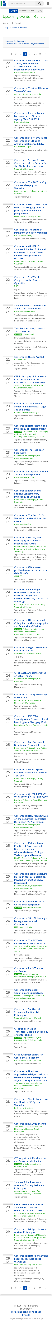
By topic (13, 10)
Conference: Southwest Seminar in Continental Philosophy (27, 1012)
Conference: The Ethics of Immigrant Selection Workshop (31, 231)
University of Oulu (21, 122)
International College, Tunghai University (31, 725)
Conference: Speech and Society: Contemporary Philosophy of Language (27, 493)
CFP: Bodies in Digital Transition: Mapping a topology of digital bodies (31, 1031)
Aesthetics (25, 805)
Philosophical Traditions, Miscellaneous (29, 79)
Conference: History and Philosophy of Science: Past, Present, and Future (29, 540)
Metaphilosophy (39, 440)
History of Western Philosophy (33, 579)
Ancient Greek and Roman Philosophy (31, 1244)
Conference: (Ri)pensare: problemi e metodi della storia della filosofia (30, 570)
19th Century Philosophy (31, 391)
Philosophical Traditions (24, 582)
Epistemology (26, 103)
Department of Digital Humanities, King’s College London (28, 1038)
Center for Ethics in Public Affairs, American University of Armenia (28, 1192)
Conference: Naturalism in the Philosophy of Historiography (30, 427)
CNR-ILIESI (18, 576)
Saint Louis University (32, 907)
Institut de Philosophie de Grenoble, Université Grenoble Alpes (29, 996)
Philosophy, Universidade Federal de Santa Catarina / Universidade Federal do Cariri (29, 631)
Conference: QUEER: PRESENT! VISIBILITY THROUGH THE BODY (31, 796)
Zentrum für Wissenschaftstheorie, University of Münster (29, 386)
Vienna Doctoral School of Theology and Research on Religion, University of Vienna (31, 948)
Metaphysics (26, 197)
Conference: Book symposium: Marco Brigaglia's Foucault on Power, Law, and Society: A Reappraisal (30, 878)
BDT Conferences (21, 1043)
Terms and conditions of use (26, 1311)
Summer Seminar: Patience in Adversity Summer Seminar (30, 307)
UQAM (17, 286)
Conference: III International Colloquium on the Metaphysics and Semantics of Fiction (31, 623)
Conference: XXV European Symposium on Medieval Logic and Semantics (30, 406)
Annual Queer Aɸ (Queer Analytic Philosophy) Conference (29, 364)
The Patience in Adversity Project (29, 315)
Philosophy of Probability (32, 1174)
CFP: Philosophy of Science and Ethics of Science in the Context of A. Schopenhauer (31, 379)
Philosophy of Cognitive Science (30, 126)
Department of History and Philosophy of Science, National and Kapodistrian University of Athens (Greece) (30, 1237)
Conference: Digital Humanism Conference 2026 (30, 649)
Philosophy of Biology (30, 706)
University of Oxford (22, 524)
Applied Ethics (38, 103)
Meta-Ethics (25, 318)
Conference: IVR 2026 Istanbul (30, 1123)
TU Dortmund (28, 334)
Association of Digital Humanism (27, 653)
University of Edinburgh (24, 169)
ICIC (16, 728)
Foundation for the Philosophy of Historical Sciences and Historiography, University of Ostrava (31, 434)
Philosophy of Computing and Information (29, 128)
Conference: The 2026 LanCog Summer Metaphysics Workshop (30, 185)
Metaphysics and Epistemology (34, 863)
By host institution (26, 10)
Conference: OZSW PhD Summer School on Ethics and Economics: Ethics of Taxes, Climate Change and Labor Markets (30, 252)
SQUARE (17, 289)
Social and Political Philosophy (27, 105)
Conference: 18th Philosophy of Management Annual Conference (31, 921)
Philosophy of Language (31, 505)
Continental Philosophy (30, 75)
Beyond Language (22, 955)
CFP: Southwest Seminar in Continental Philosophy (29, 1056)
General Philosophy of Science (33, 172)
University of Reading (23, 235)
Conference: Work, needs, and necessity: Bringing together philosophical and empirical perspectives (30, 209)
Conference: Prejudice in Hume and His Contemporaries (31, 473)
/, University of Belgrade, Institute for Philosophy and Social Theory (29, 1214)
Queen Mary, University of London (28, 216)
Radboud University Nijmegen (26, 412)
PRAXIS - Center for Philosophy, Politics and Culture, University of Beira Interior (30, 859)
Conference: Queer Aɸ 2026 (29, 356)
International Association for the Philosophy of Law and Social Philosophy (28, 1085)
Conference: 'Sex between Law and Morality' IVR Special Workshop (31, 1102)
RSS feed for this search (16, 41)
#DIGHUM (18, 657)
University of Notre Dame (24, 311)
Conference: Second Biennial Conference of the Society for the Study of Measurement (30, 163)
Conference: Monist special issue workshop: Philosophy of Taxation (30, 772)
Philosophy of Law (28, 759)
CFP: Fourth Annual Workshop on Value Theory (30, 674)
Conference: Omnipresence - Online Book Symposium (30, 903)
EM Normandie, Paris (23, 927)
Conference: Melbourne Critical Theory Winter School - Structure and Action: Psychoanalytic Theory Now (31, 65)
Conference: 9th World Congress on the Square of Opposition (29, 280)
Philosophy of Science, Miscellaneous (30, 174)
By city (39, 10)
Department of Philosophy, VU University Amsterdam (27, 456)
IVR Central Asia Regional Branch (28, 1264)
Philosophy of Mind (29, 125)
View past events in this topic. (15, 27)
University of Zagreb (22, 146)
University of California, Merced (27, 1018)
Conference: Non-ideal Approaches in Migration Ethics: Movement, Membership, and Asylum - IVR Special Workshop (31, 1076)
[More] (48, 3)
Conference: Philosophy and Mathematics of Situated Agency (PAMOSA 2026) (29, 116)
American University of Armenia (27, 94)
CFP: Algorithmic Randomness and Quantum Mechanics (30, 1160)
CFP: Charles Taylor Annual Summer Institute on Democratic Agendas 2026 (28, 1207)
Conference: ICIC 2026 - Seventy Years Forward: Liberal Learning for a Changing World (31, 719)
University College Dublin (24, 477)
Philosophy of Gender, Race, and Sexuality (28, 806)
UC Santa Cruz (20, 359)
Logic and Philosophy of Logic (30, 831)
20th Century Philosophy (31, 1243)
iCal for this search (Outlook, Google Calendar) (25, 43)
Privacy (26, 1314)
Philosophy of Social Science (34, 559)
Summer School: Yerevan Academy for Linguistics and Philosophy (29, 1185)
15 (40, 53)
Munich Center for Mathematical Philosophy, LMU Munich (28, 701)
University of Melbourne (24, 72)
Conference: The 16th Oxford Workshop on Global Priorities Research (30, 518)
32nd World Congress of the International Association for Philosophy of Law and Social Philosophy (27, 1138)
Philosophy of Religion (30, 910)
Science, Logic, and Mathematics (34, 150)
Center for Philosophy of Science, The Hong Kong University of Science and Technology (30, 549)
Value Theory (20, 152)
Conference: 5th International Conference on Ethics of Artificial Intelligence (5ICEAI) (30, 140)
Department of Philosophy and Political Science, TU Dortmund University (30, 749)
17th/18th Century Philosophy (33, 480)
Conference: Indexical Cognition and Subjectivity (28, 991)
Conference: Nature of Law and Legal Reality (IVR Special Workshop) (31, 1258)
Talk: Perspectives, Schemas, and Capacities (30, 330)
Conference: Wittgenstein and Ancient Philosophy (31, 1231)
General (24, 369)
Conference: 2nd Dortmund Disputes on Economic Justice (29, 744)
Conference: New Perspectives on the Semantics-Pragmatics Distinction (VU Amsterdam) (31, 818)
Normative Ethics (40, 219)
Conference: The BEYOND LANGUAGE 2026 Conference (29, 942)
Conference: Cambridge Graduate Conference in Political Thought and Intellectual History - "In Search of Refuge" (31, 595)
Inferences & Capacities (24, 338)
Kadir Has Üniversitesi (23, 1108)
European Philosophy (23, 78)
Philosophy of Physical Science (27, 982)
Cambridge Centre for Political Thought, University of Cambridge (30, 605)
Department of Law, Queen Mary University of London (28, 887)
